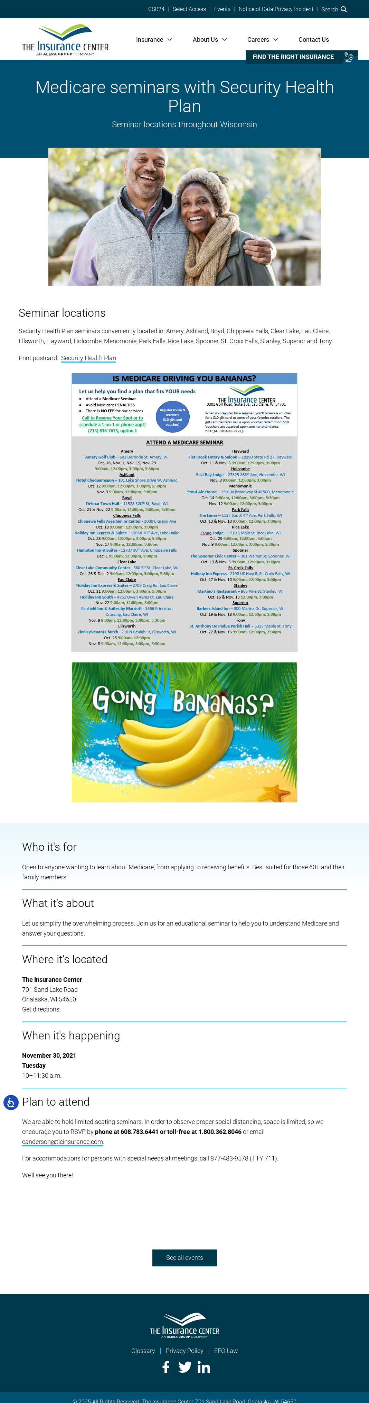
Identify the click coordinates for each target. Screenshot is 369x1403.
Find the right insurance (293, 57)
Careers (258, 39)
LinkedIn (204, 1367)
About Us (205, 39)
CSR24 (156, 9)
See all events (184, 1257)
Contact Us (314, 39)
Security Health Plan (88, 358)
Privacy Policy (185, 1350)
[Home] (65, 39)
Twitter (184, 1367)
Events (222, 9)
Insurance (149, 39)
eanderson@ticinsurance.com (62, 1141)
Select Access (189, 9)
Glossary (143, 1350)
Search (334, 9)
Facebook (165, 1367)
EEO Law (226, 1350)
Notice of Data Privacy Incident (276, 9)
